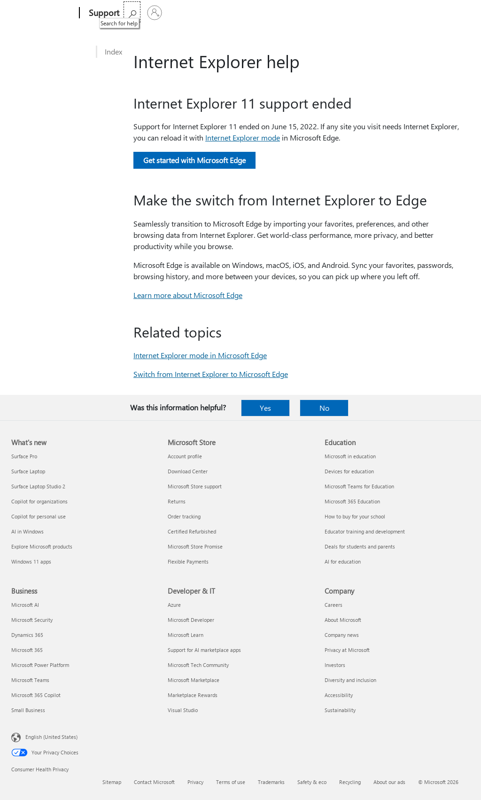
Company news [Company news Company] (342, 634)
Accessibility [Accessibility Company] (339, 694)
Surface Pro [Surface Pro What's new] (24, 456)
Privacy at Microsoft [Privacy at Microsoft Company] (347, 649)
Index (113, 51)
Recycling (350, 781)
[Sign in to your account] (458, 12)
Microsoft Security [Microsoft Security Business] (32, 619)
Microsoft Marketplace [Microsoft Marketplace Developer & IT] (193, 679)
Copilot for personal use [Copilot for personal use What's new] (38, 516)
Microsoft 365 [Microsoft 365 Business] (27, 649)
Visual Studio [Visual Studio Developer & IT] (183, 710)
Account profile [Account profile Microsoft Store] (185, 456)
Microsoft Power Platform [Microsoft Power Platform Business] (40, 664)
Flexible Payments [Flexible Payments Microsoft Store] (188, 561)
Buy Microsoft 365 (306, 13)
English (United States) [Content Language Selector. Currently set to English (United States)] (51, 736)
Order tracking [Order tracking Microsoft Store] (184, 516)
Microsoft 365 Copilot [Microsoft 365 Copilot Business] (36, 694)
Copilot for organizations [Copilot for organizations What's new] (39, 501)
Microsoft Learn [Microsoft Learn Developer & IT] (185, 634)
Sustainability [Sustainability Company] (340, 710)
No (324, 408)
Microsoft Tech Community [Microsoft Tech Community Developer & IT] (198, 664)
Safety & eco (311, 781)
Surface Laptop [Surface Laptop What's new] (28, 471)
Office (184, 13)
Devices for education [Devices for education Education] (349, 471)
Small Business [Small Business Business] (28, 710)
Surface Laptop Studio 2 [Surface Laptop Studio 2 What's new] (38, 486)
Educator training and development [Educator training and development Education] (365, 531)
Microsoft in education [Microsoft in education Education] (350, 456)
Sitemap (111, 781)
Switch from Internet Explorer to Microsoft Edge (210, 374)
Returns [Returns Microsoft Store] (177, 501)
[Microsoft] (43, 13)
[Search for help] (435, 12)
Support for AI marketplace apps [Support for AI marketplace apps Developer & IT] (204, 649)
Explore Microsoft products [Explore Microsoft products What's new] (41, 546)
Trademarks (271, 781)
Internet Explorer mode (242, 137)
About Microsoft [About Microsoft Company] (343, 619)
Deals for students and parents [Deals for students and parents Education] (360, 546)
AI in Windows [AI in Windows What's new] (27, 531)
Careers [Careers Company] (333, 604)
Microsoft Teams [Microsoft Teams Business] (30, 679)
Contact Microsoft (154, 781)
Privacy (195, 781)
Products (216, 13)
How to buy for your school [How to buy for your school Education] (355, 516)
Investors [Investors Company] (335, 664)
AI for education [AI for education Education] (343, 561)
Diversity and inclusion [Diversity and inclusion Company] (350, 679)
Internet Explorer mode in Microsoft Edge (200, 355)
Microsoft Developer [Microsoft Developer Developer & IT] (191, 619)
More (253, 13)
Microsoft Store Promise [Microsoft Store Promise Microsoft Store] (195, 546)
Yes (265, 408)
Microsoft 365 (146, 13)
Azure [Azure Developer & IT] (174, 604)
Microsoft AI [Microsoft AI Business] (25, 604)
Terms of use (230, 781)
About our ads (389, 781)
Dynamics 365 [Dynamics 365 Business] (27, 634)
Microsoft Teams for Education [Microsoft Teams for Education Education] (359, 486)
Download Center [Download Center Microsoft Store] (188, 471)
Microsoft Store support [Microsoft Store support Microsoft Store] (195, 486)
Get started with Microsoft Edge (194, 160)
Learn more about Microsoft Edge (187, 295)
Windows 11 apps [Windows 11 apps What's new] (31, 561)
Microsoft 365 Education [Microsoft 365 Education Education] (352, 501)
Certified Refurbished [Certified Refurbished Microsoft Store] (192, 531)
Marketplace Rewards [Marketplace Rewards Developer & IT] (192, 694)
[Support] (103, 13)
